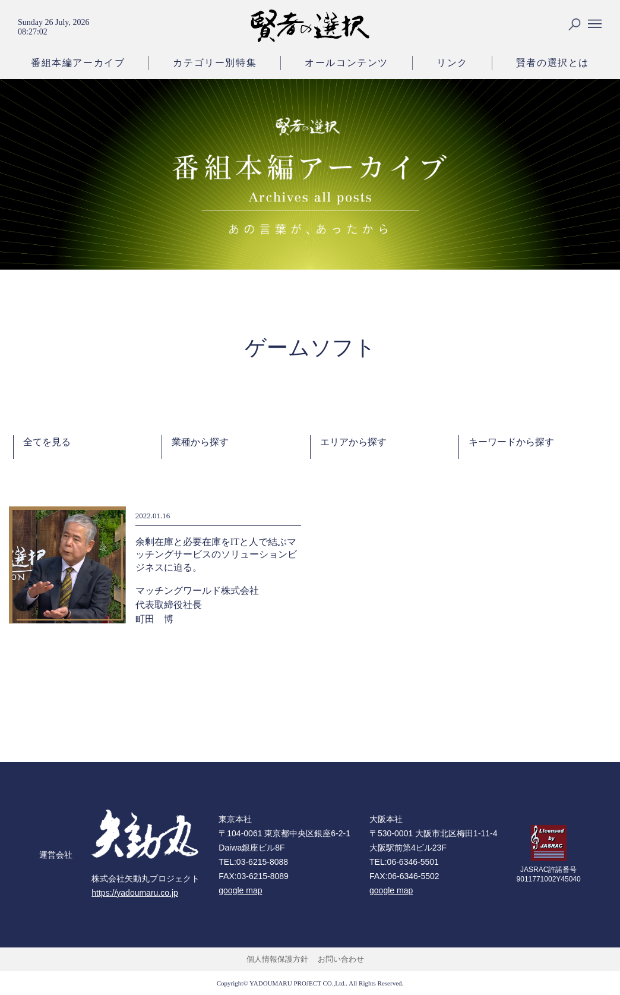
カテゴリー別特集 (215, 63)
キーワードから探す (511, 442)
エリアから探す (353, 442)
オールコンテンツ (346, 63)
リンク (452, 63)
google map (240, 890)
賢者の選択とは (552, 63)
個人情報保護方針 (277, 959)
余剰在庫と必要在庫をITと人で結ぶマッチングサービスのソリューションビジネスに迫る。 (216, 554)
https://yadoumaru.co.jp (134, 893)
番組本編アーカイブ (78, 63)
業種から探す (200, 442)
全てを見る (47, 442)
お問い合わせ (341, 959)
